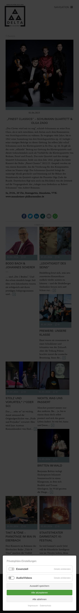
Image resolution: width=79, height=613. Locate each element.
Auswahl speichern (39, 586)
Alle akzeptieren (39, 592)
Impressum (33, 606)
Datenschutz (45, 606)
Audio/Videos (24, 578)
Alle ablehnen (39, 599)
